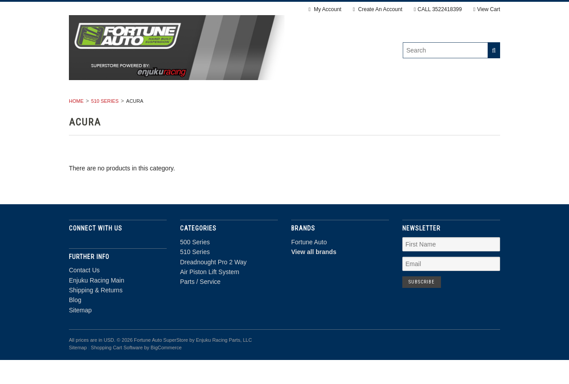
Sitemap (80, 333)
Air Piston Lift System (351, 105)
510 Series (180, 105)
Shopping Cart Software (117, 371)
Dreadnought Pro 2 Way (255, 105)
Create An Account (377, 9)
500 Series (128, 105)
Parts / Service (432, 105)
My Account (325, 9)
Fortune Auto (309, 265)
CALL (438, 9)
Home (76, 124)
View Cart (486, 9)
